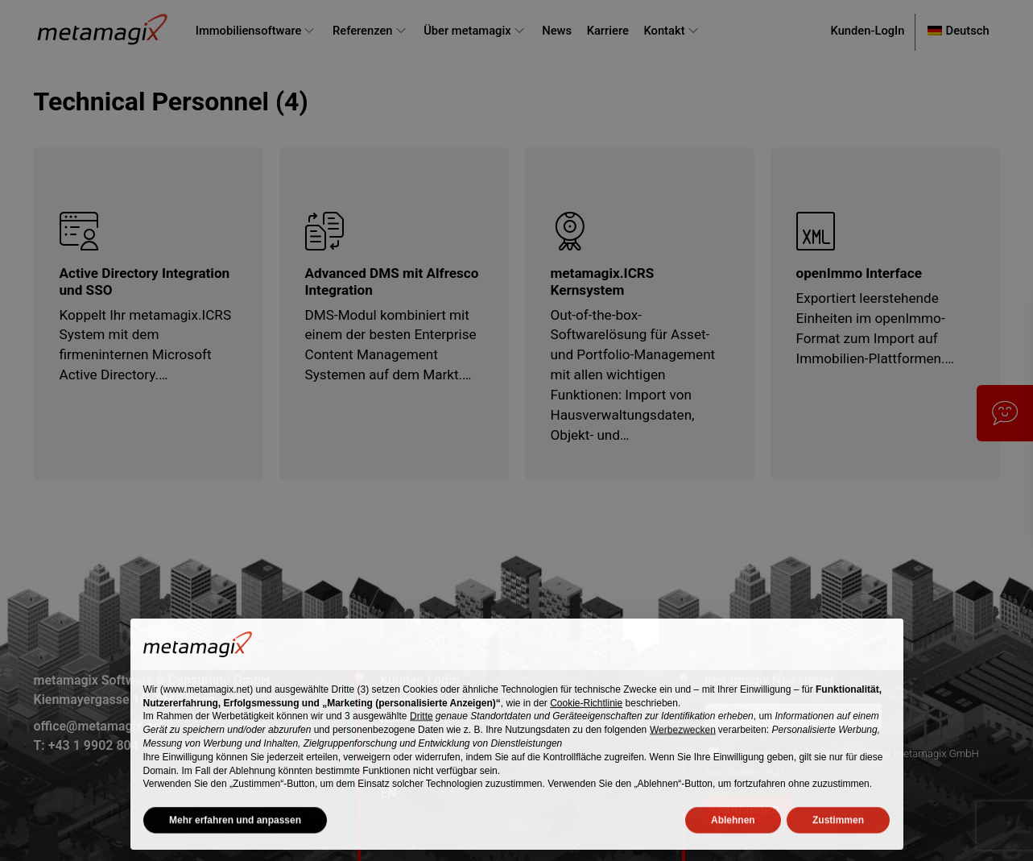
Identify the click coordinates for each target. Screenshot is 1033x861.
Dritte (421, 728)
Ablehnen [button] (733, 832)
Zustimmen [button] (838, 832)
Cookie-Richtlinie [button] (586, 715)
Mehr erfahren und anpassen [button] (235, 832)
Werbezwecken (683, 741)
